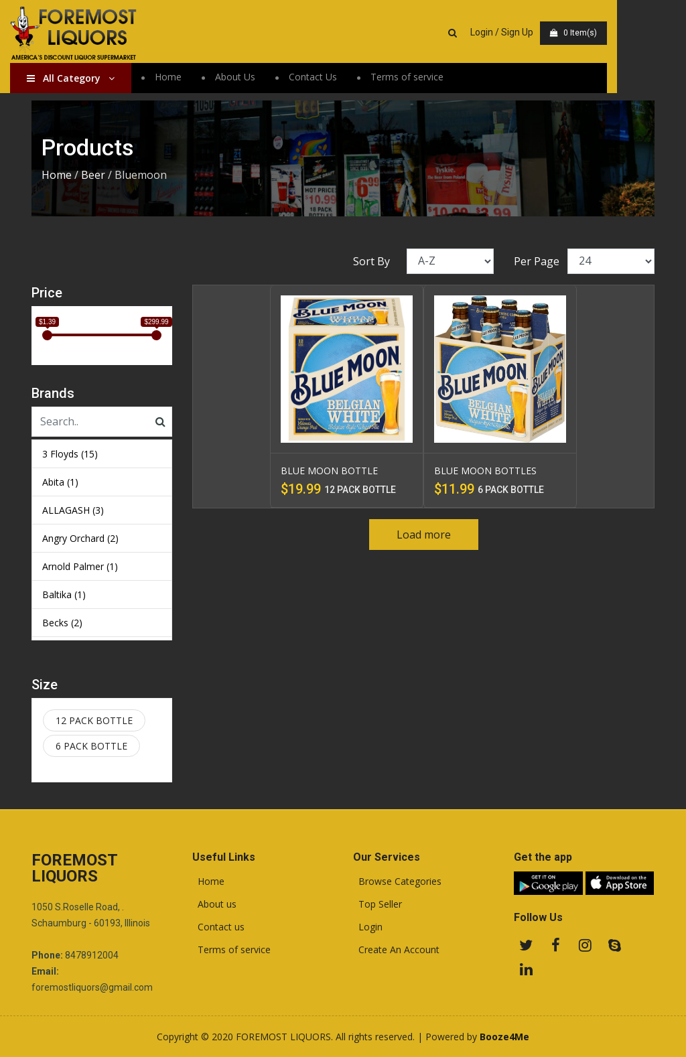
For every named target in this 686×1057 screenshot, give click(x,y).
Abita (60, 482)
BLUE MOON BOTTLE (329, 470)
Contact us (218, 927)
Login (368, 927)
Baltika (64, 594)
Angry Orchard (80, 538)
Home (189, 77)
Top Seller (377, 904)
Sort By (371, 261)
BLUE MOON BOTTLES (485, 470)
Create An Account (396, 950)
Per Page (536, 261)
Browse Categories (397, 881)
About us (214, 904)
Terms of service (428, 77)
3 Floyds (70, 453)
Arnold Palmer (80, 566)
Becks (62, 622)
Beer (93, 174)
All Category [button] (92, 78)
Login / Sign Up (549, 32)
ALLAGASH (73, 510)
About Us (256, 77)
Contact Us (334, 77)
